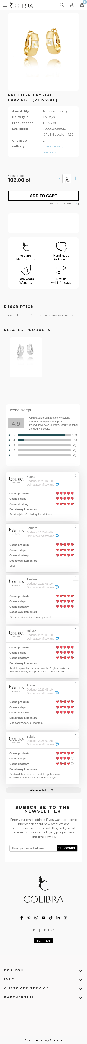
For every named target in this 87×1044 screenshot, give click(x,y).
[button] (5, 4)
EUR (51, 930)
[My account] (72, 4)
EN (48, 940)
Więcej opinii (38, 790)
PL (38, 940)
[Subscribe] (67, 848)
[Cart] (82, 6)
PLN (36, 930)
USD (43, 930)
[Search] (62, 4)
